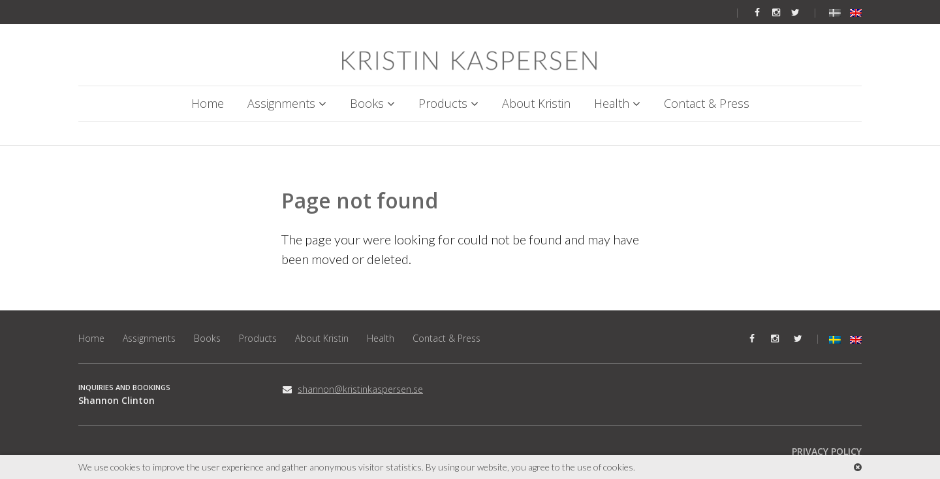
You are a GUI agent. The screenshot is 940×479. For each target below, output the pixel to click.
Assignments (281, 103)
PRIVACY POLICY (827, 451)
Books (367, 103)
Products (442, 103)
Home (207, 103)
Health (611, 103)
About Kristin (536, 103)
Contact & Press (706, 103)
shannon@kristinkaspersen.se (360, 389)
